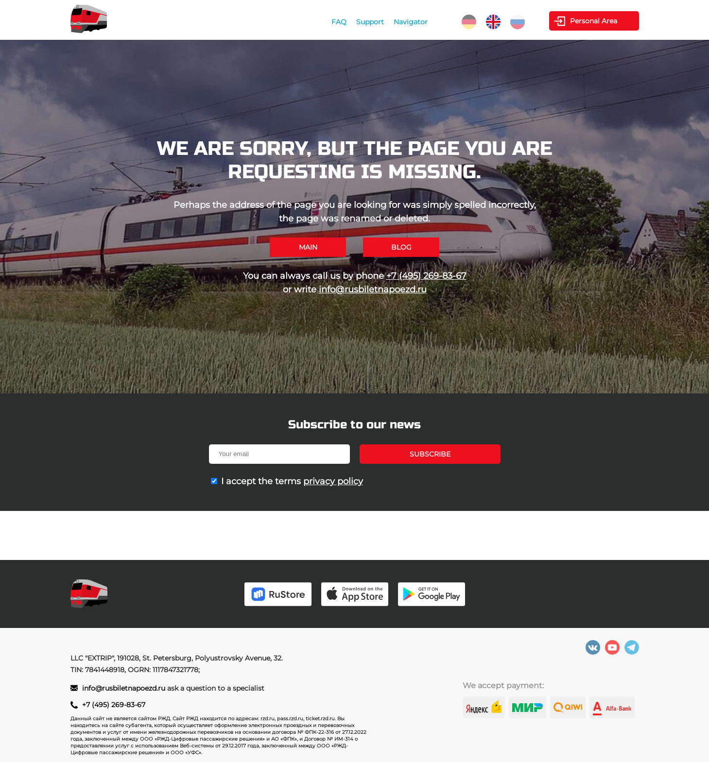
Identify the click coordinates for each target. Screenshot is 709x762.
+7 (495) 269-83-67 (426, 276)
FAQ (338, 21)
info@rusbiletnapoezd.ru (373, 289)
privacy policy (333, 481)
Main (308, 247)
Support (370, 21)
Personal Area (593, 21)
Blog (401, 247)
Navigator (411, 21)
